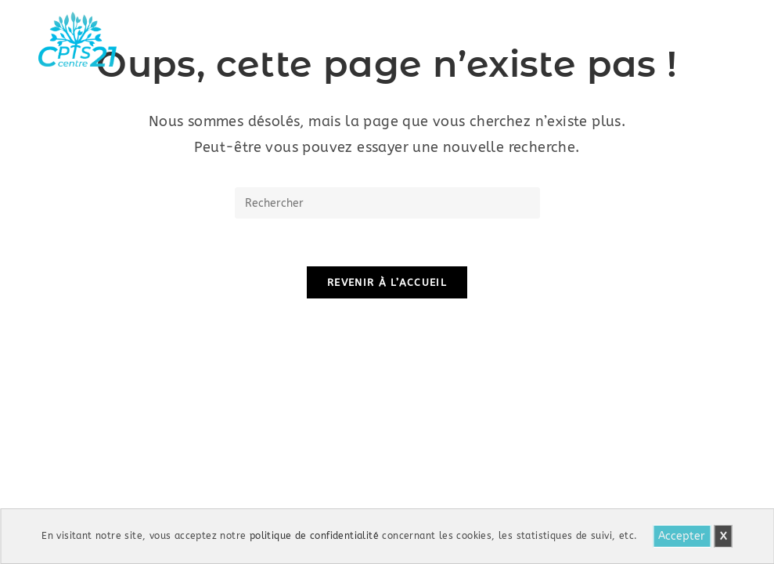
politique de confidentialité (314, 535)
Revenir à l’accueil (387, 282)
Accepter (681, 536)
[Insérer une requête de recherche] (387, 203)
